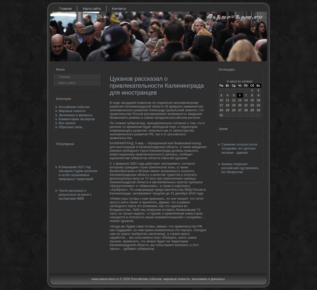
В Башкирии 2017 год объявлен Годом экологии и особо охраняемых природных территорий (78, 173)
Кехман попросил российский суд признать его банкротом (240, 168)
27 (239, 110)
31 (221, 115)
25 (227, 110)
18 (227, 105)
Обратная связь (70, 127)
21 (245, 105)
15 (252, 100)
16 (258, 100)
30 (258, 110)
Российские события (74, 107)
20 (239, 105)
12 (233, 100)
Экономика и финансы (75, 115)
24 (221, 110)
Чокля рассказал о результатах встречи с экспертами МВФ (75, 195)
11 (227, 100)
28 (245, 110)
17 (221, 105)
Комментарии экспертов (77, 119)
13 (239, 100)
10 (221, 100)
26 (233, 110)
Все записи (67, 123)
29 (252, 110)
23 (258, 105)
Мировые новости (72, 111)
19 (233, 105)
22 (252, 105)
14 (245, 100)
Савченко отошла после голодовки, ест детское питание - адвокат (239, 148)
